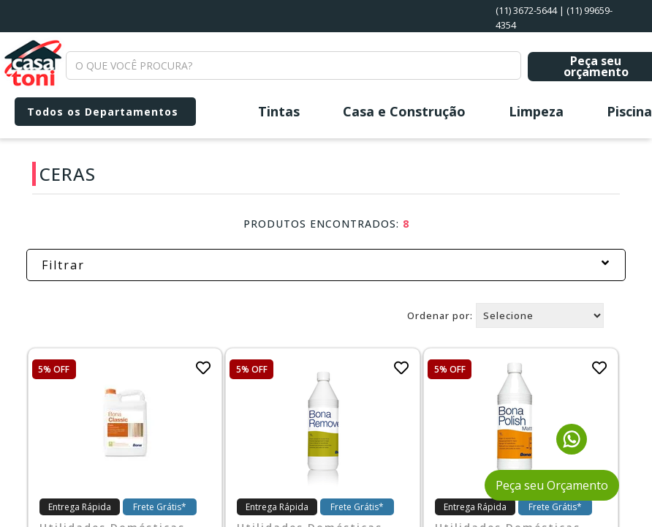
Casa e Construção (404, 111)
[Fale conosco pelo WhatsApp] (571, 450)
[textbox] (293, 65)
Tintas (279, 111)
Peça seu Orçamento (552, 485)
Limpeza (536, 111)
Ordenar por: (440, 315)
